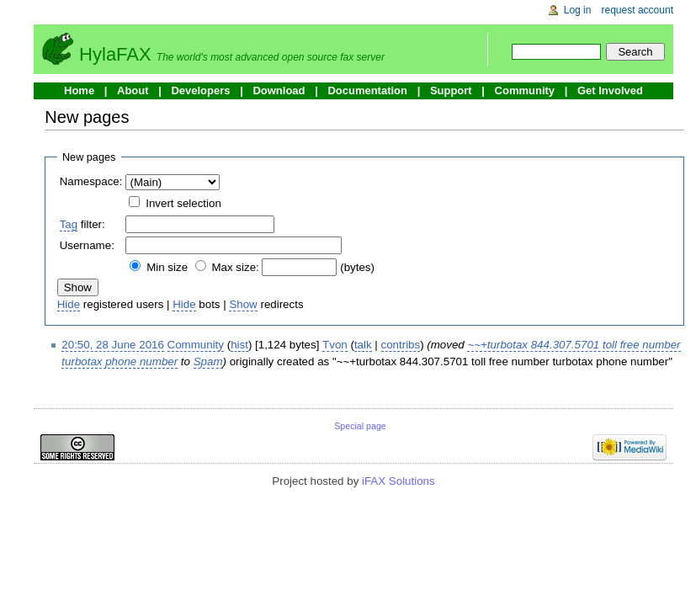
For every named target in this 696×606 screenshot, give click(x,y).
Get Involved (610, 90)
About (133, 90)
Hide (68, 304)
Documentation (367, 90)
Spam (208, 361)
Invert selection (183, 203)
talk (363, 344)
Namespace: (91, 181)
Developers (200, 90)
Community (525, 90)
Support (451, 90)
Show (243, 304)
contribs (401, 344)
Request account (638, 10)
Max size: (234, 267)
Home (79, 90)
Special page (360, 426)
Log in (578, 10)
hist (239, 344)
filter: (82, 224)
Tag (69, 224)
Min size (167, 267)
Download (278, 90)
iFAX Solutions (398, 481)
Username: (87, 245)
